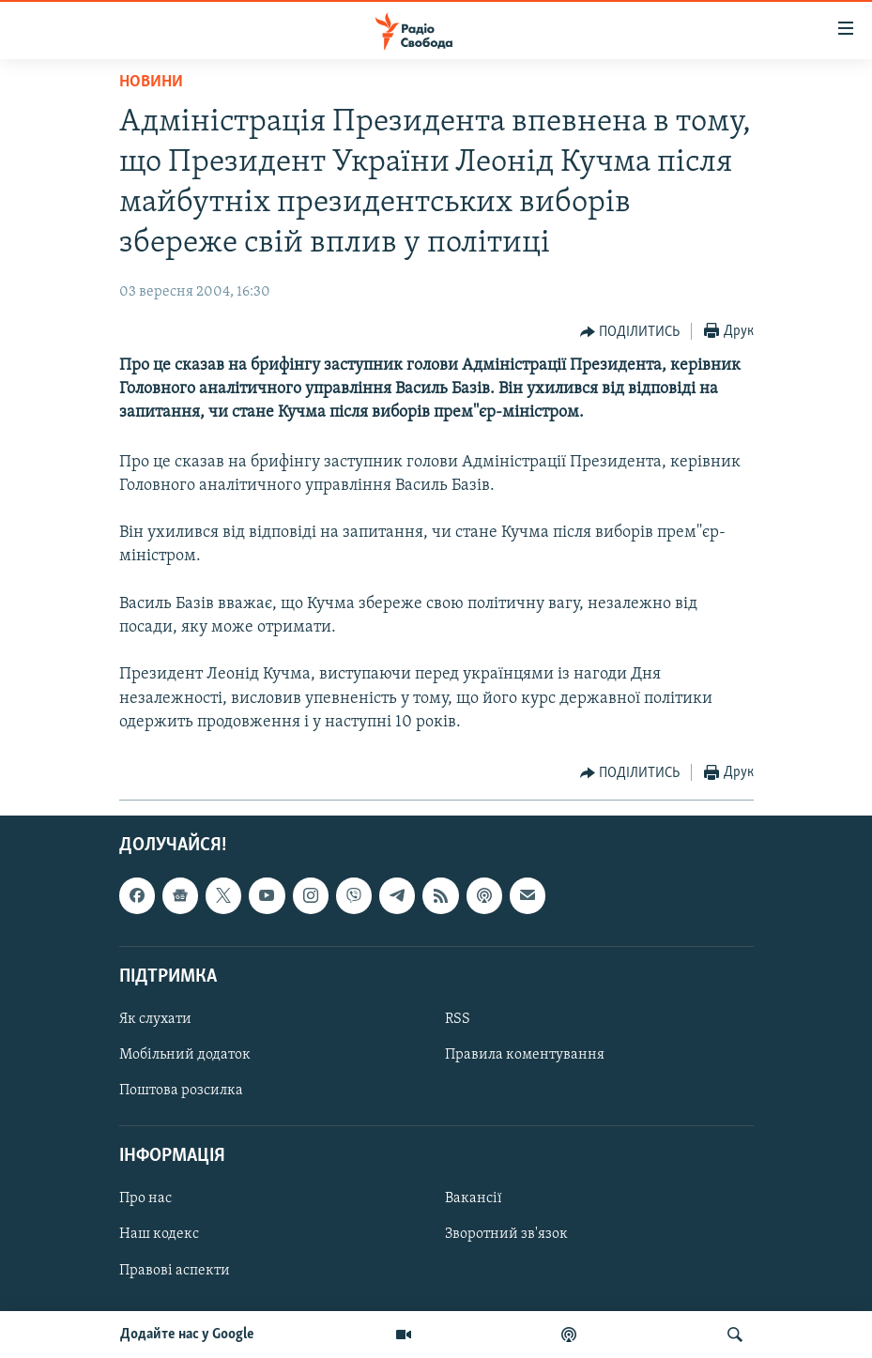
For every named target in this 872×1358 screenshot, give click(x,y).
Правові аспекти (174, 1269)
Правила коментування (524, 1054)
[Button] (630, 332)
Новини (151, 82)
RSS (457, 1019)
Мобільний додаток (185, 1054)
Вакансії (473, 1198)
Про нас (145, 1198)
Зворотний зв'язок (506, 1234)
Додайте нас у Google (187, 1334)
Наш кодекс (159, 1234)
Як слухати (155, 1019)
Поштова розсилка (181, 1090)
